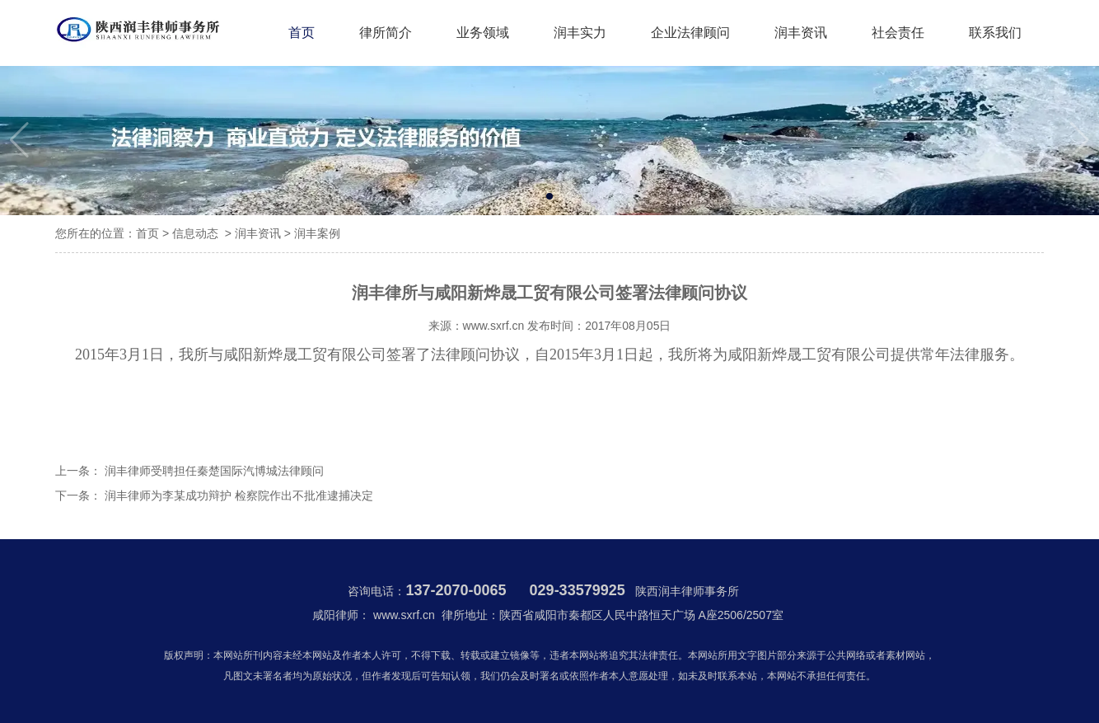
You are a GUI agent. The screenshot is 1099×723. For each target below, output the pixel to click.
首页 (301, 33)
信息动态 (195, 233)
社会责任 (898, 33)
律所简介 (385, 33)
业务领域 (482, 33)
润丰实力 (580, 33)
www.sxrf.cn (494, 325)
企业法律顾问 (690, 33)
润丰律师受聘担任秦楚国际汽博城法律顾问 (212, 470)
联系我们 (995, 33)
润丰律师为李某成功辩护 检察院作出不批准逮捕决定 (237, 495)
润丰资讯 (800, 33)
